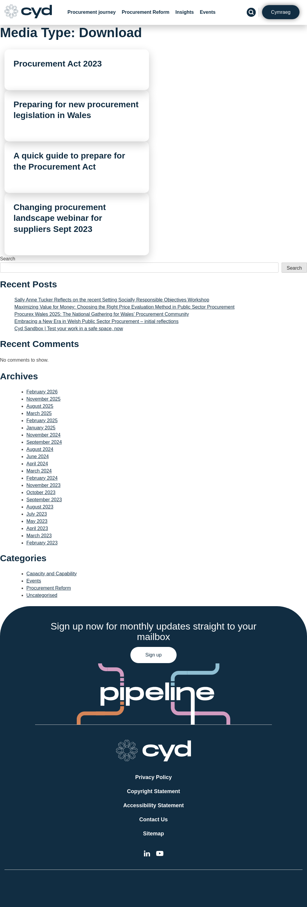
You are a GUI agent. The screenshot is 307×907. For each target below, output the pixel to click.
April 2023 (37, 528)
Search (7, 258)
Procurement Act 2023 (57, 63)
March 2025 (39, 413)
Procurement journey (91, 12)
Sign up (153, 654)
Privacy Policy (153, 777)
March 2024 (39, 470)
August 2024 (39, 449)
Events (207, 12)
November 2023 (43, 485)
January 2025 (40, 427)
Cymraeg (281, 12)
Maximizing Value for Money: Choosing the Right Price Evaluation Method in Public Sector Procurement (124, 307)
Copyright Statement (153, 791)
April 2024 (37, 463)
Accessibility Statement (153, 805)
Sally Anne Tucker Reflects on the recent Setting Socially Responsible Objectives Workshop (111, 299)
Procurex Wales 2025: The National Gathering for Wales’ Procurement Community (101, 314)
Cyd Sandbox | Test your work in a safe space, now (68, 328)
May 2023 (36, 521)
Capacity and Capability (51, 573)
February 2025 (42, 420)
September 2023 (44, 499)
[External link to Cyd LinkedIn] (147, 854)
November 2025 (43, 399)
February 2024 (42, 478)
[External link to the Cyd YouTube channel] (159, 854)
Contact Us (153, 820)
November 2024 (43, 434)
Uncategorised (41, 595)
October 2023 (40, 492)
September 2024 (44, 442)
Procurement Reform (145, 12)
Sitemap (153, 834)
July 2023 (36, 514)
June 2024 (37, 456)
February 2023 (42, 542)
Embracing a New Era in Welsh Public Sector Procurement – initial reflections (96, 321)
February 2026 (42, 391)
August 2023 (39, 506)
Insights (184, 12)
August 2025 (39, 406)
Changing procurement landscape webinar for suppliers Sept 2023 (59, 218)
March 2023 (39, 535)
